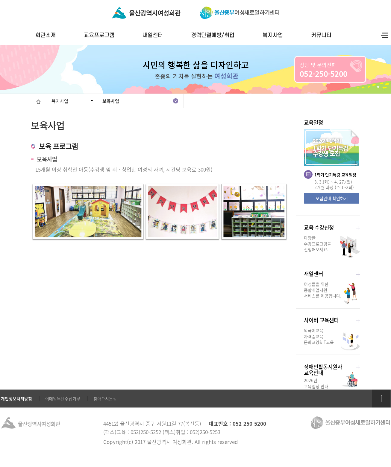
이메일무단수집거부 (62, 399)
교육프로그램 (99, 35)
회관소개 (45, 35)
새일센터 (153, 35)
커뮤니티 (321, 35)
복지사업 (273, 35)
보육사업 (110, 101)
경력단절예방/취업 (212, 35)
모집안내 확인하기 (332, 198)
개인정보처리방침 (16, 399)
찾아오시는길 (105, 399)
